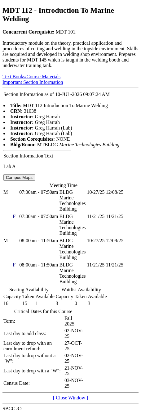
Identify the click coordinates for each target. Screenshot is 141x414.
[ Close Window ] (70, 397)
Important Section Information (32, 82)
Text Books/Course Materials (31, 76)
